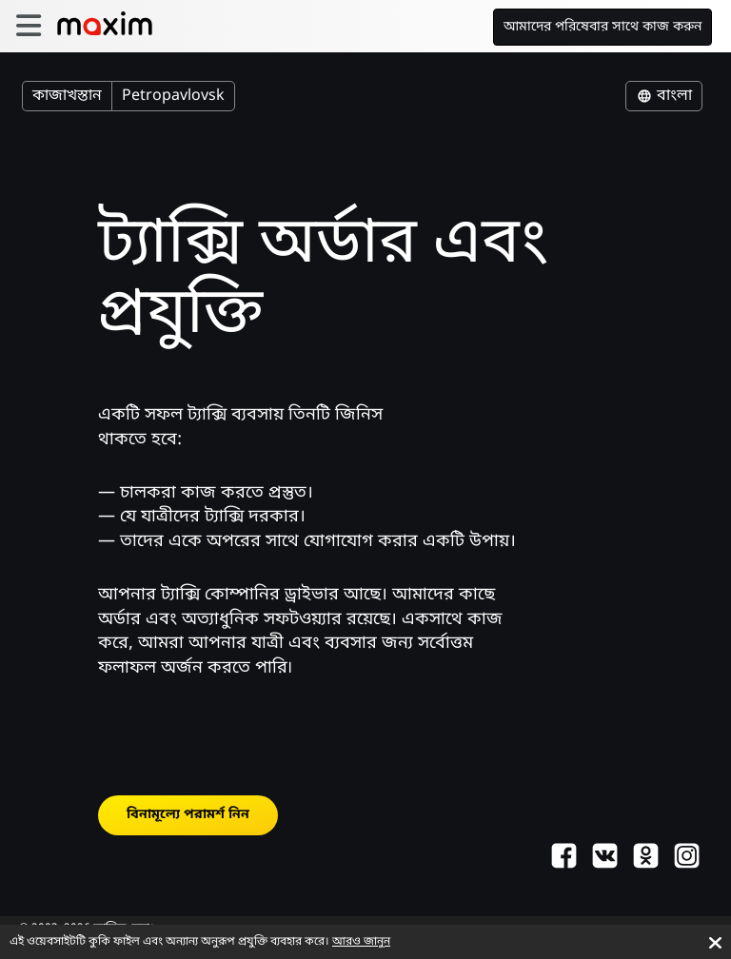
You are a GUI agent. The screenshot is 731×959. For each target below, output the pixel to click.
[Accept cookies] (715, 942)
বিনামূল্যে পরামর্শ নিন (188, 815)
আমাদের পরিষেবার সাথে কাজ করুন (602, 27)
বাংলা (664, 96)
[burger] (28, 26)
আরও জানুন (361, 941)
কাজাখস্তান (67, 96)
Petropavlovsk (173, 96)
